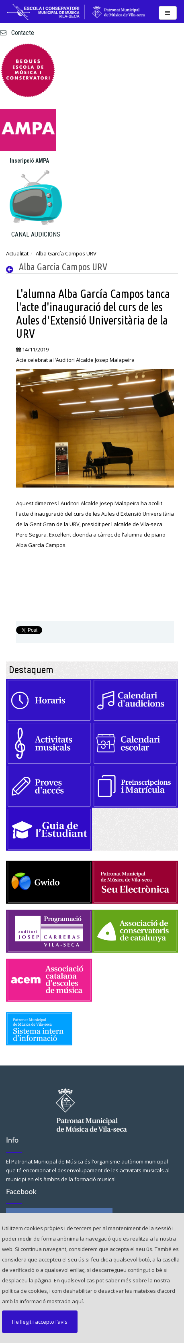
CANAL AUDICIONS (35, 234)
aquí (77, 1301)
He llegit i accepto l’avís (39, 1321)
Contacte (17, 33)
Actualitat (17, 253)
